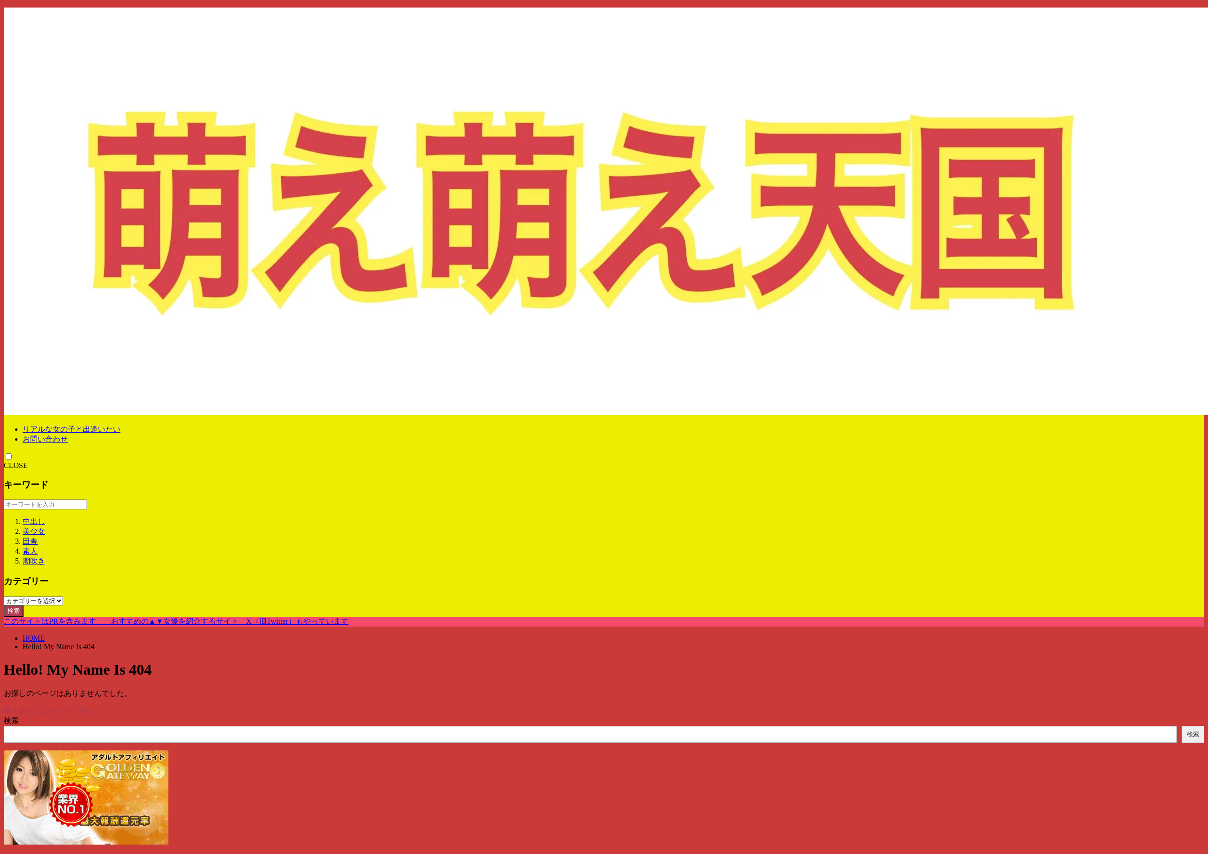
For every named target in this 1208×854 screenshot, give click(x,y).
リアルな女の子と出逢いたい (71, 429)
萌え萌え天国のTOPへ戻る (48, 711)
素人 (30, 551)
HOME (34, 638)
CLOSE (16, 465)
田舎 (30, 541)
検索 (14, 610)
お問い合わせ (45, 439)
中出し (34, 521)
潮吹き (34, 561)
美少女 (34, 531)
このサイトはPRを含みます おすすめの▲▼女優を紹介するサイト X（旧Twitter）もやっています (176, 621)
